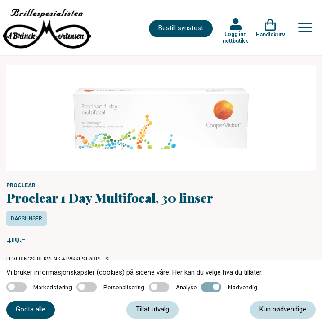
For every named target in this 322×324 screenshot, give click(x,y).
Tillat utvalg (152, 309)
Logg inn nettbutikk (235, 37)
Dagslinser (26, 219)
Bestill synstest (180, 28)
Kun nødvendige (282, 309)
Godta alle (30, 309)
